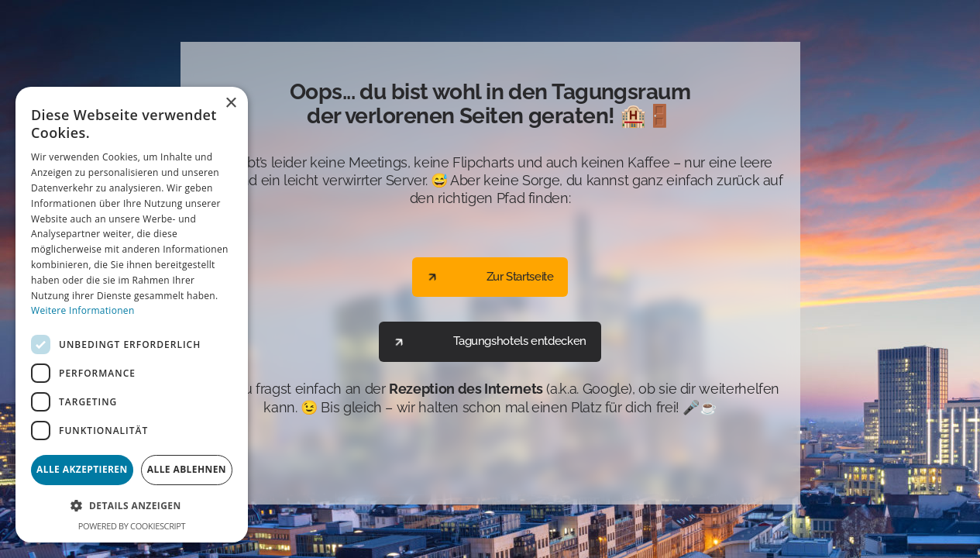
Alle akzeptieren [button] (82, 469)
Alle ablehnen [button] (186, 469)
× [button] (230, 103)
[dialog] (131, 314)
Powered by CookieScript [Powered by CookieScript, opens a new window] (131, 526)
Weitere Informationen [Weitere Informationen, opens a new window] (83, 310)
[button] (131, 505)
